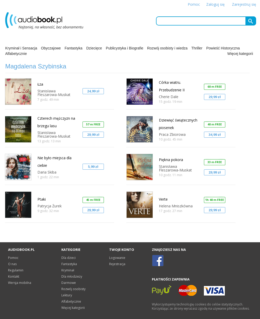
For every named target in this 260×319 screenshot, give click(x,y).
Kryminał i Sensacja (21, 48)
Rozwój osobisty (73, 289)
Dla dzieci (68, 258)
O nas (12, 264)
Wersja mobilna (19, 282)
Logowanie (117, 258)
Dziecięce (94, 48)
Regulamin (15, 270)
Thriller (197, 48)
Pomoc (194, 4)
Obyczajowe (51, 48)
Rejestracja (117, 264)
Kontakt (13, 276)
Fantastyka (73, 48)
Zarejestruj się (244, 4)
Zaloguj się (215, 4)
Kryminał (67, 270)
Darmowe (68, 282)
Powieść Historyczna (223, 48)
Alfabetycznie (16, 54)
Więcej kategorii (240, 54)
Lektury (66, 295)
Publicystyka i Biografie (124, 48)
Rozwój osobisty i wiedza (167, 48)
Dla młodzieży (71, 276)
